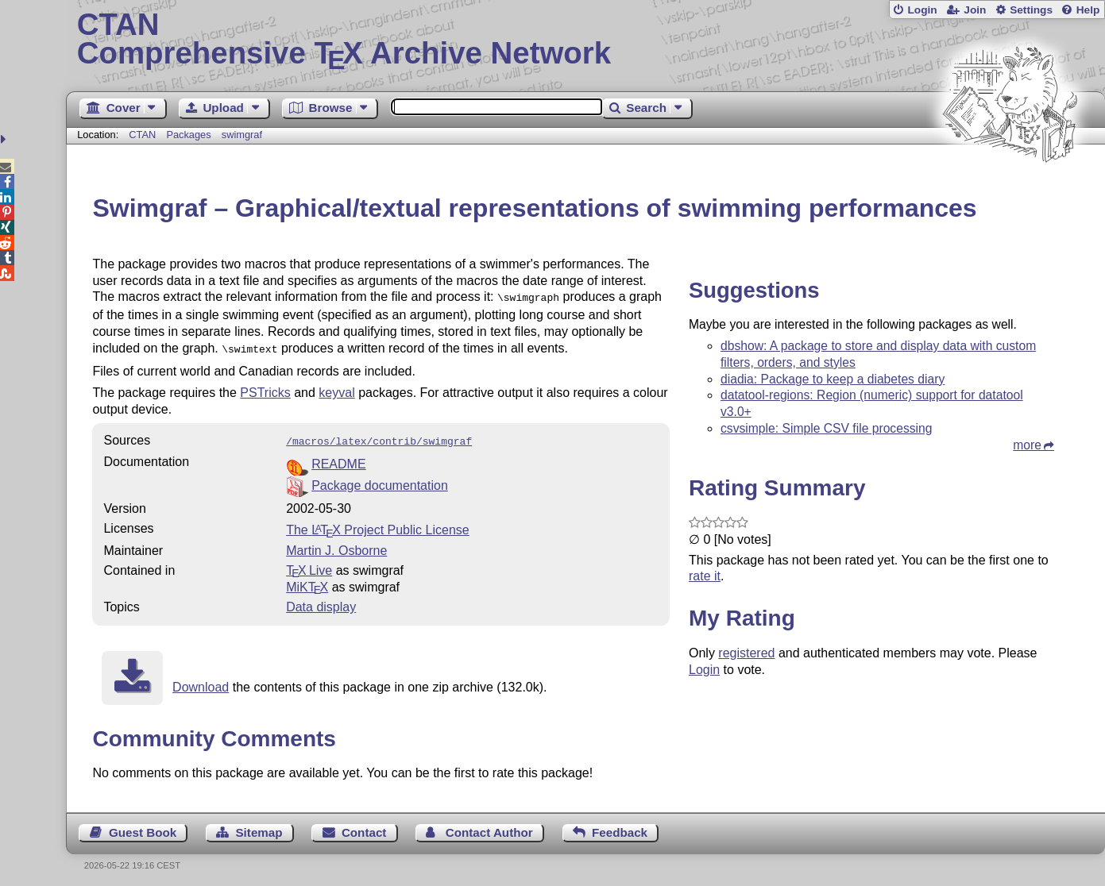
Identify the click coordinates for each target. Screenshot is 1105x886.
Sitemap (258, 827)
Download (200, 682)
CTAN (142, 135)
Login (922, 10)
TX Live (309, 565)
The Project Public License (377, 525)
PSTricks (265, 389)
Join (975, 10)
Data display (321, 602)
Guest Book (142, 827)
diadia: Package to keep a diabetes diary (833, 379)
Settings (1031, 10)
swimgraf (242, 135)
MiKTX (307, 582)
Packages (190, 135)
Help (1088, 10)
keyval (336, 389)
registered (746, 653)
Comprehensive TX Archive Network (586, 39)
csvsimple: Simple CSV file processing (827, 428)
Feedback (619, 827)
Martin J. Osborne (336, 546)
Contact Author (489, 827)
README (338, 459)
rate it (705, 576)
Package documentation (379, 480)
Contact (364, 827)
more (1027, 445)
